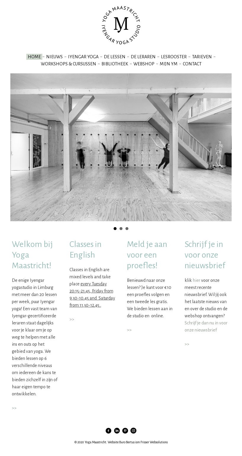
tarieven (202, 56)
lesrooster (174, 56)
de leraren (143, 56)
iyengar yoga (83, 56)
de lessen (114, 56)
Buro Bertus (127, 442)
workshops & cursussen (68, 64)
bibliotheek (114, 64)
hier (196, 280)
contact (192, 64)
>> (14, 408)
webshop (143, 64)
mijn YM (169, 64)
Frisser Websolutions (154, 442)
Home (34, 56)
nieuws (54, 56)
